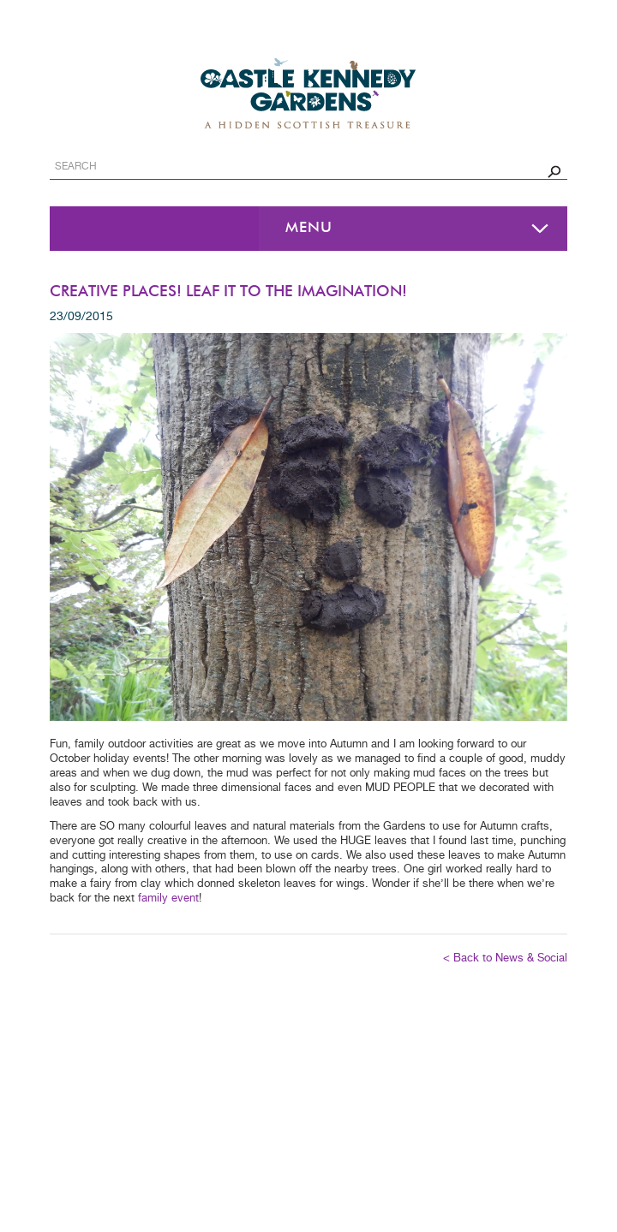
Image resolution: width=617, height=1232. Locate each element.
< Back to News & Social (505, 958)
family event (168, 898)
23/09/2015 (81, 317)
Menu (308, 228)
